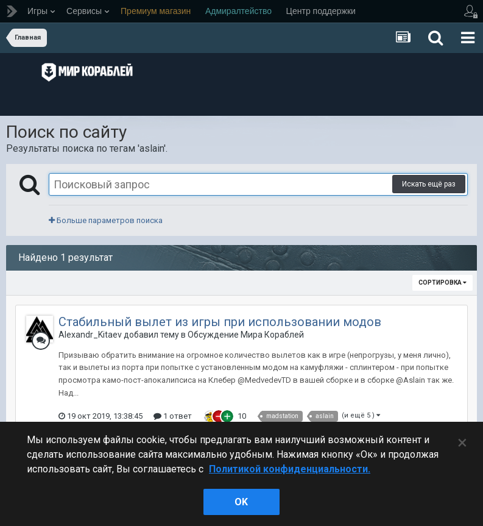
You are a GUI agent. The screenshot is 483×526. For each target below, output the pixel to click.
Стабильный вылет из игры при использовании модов (219, 322)
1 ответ (172, 416)
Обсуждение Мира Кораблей (246, 334)
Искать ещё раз (429, 184)
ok (241, 502)
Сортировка (442, 282)
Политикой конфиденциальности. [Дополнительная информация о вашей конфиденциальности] (289, 469)
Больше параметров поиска (106, 220)
